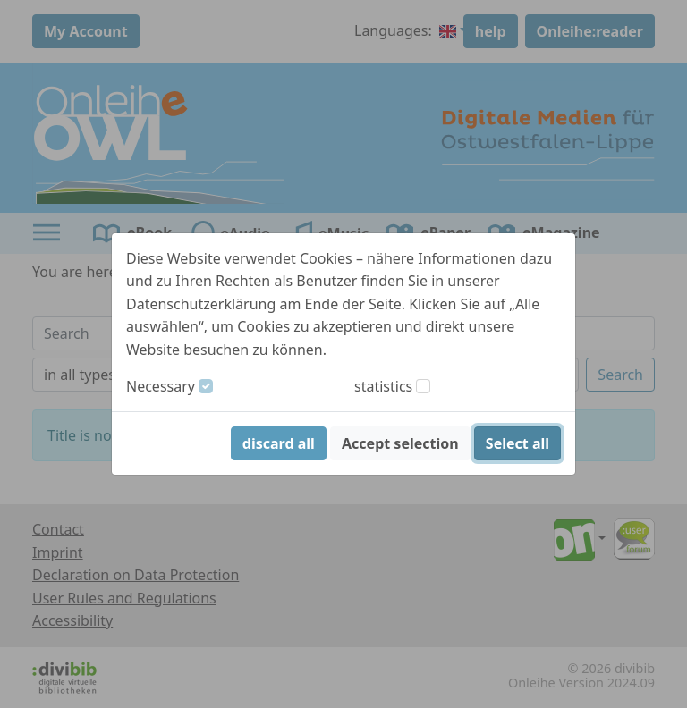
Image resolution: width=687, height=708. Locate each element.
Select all (517, 443)
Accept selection (400, 443)
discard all (278, 443)
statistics (383, 386)
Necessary (160, 386)
